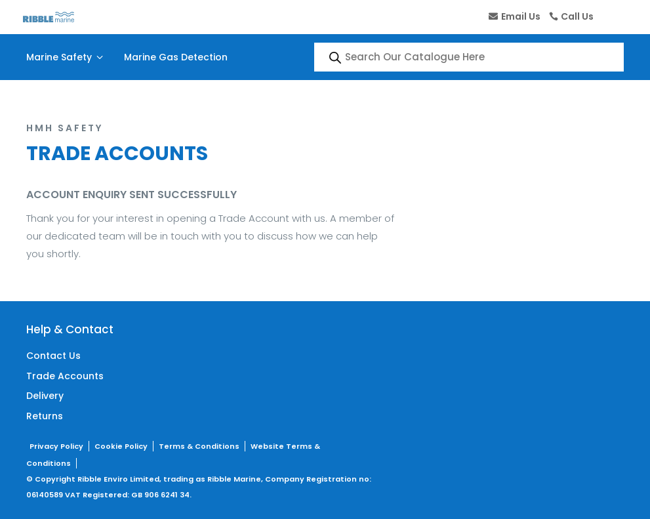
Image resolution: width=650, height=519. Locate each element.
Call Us (577, 16)
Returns (44, 416)
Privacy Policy (56, 446)
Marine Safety (66, 57)
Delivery (45, 395)
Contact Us (53, 355)
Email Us (520, 16)
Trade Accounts (65, 376)
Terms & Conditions (199, 446)
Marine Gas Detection (176, 57)
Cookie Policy (121, 446)
